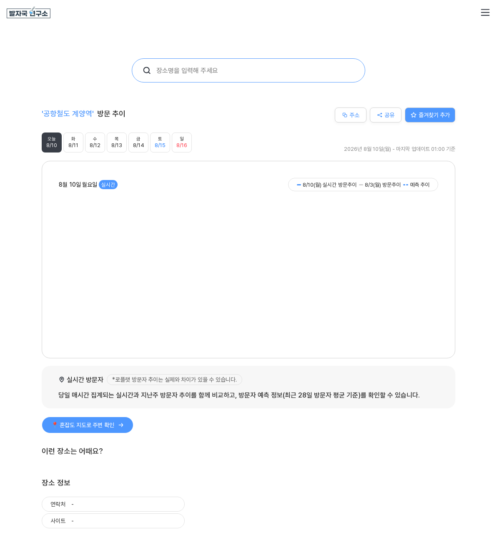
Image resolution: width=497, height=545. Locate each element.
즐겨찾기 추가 (430, 115)
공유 (385, 115)
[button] (485, 13)
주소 (350, 115)
